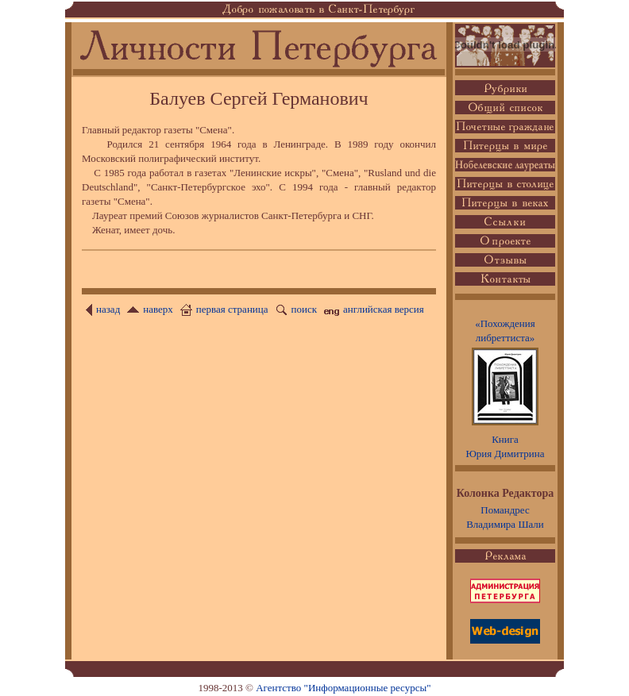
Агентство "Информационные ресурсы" (343, 688)
